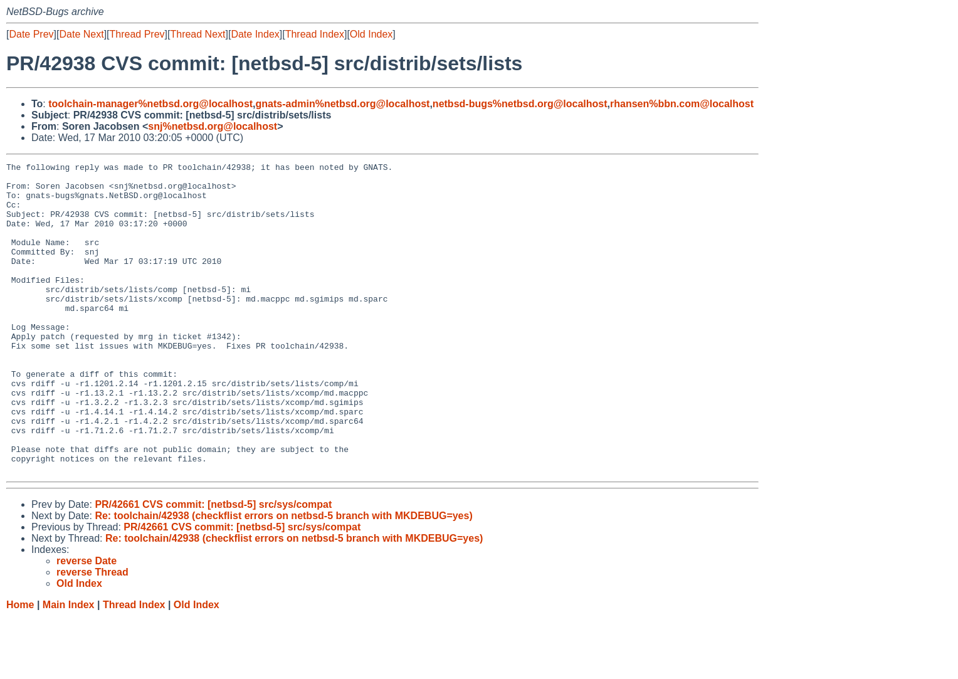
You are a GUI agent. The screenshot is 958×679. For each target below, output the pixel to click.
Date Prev (31, 34)
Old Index (371, 34)
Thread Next (197, 34)
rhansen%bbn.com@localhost (682, 103)
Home (20, 666)
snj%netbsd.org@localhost (212, 126)
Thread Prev (137, 34)
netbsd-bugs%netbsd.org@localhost (520, 103)
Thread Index (314, 34)
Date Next (81, 34)
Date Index (255, 34)
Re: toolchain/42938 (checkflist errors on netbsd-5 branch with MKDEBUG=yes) (283, 577)
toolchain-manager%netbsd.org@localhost (150, 103)
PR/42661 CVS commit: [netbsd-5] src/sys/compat (213, 566)
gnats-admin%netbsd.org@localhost (343, 103)
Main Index (69, 666)
